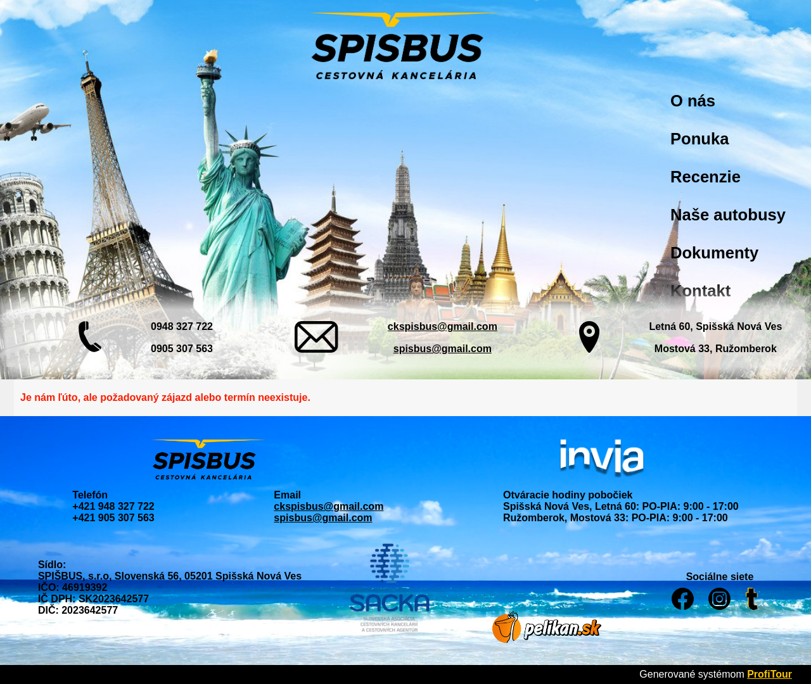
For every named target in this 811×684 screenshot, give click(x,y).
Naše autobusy (728, 215)
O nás (692, 101)
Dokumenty (714, 253)
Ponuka (699, 139)
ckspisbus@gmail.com (442, 326)
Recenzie (705, 177)
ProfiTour (769, 674)
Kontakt (700, 291)
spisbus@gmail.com (442, 348)
